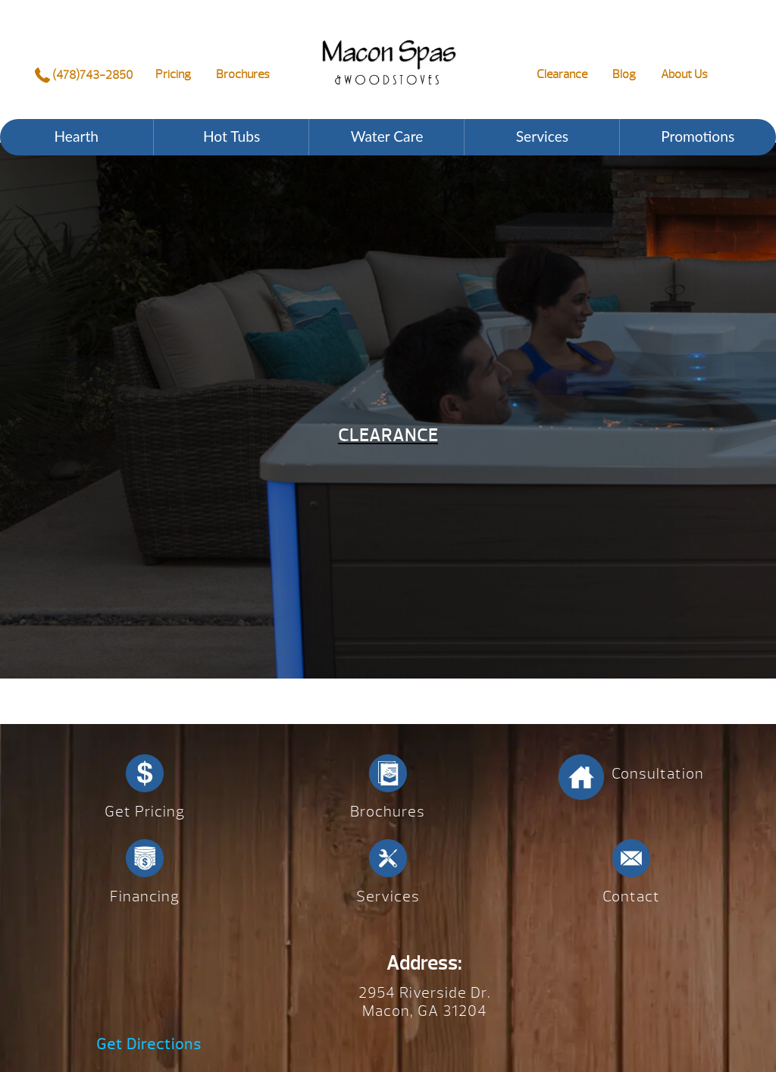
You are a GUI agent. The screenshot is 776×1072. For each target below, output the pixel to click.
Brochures (243, 74)
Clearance (562, 74)
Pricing (173, 74)
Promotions (697, 136)
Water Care (387, 136)
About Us (684, 74)
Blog (624, 74)
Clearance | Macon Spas (389, 50)
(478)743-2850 (84, 75)
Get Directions (149, 1045)
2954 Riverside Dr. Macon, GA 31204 (424, 1001)
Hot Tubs (231, 136)
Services (542, 136)
